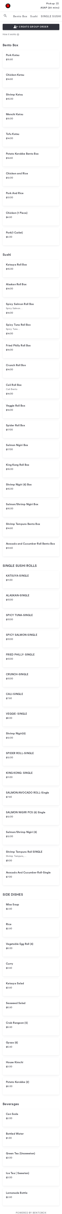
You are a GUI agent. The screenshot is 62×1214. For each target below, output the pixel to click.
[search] (5, 15)
